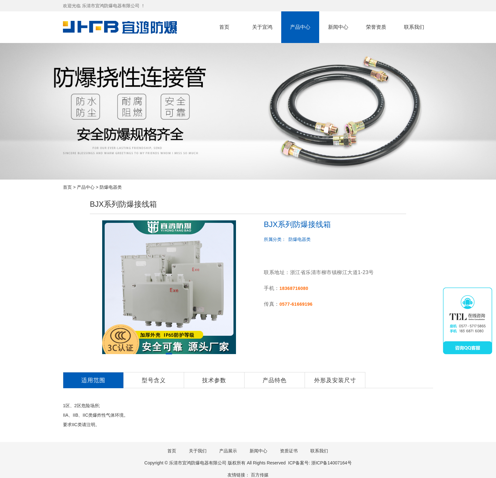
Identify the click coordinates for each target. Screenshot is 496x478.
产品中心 (300, 27)
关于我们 (198, 450)
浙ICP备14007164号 (331, 462)
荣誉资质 (376, 27)
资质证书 (289, 450)
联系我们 (414, 27)
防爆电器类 (111, 187)
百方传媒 (260, 474)
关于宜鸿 (262, 27)
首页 (224, 27)
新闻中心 (338, 27)
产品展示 (228, 450)
